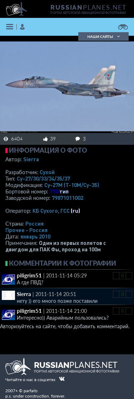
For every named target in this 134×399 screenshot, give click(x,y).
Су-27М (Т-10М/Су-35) (71, 185)
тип (64, 191)
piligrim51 (29, 275)
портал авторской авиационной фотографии (88, 13)
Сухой (47, 172)
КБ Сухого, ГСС (51, 210)
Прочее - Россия (26, 230)
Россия (34, 223)
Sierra (31, 159)
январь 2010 (35, 236)
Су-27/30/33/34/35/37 (43, 178)
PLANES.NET (88, 7)
